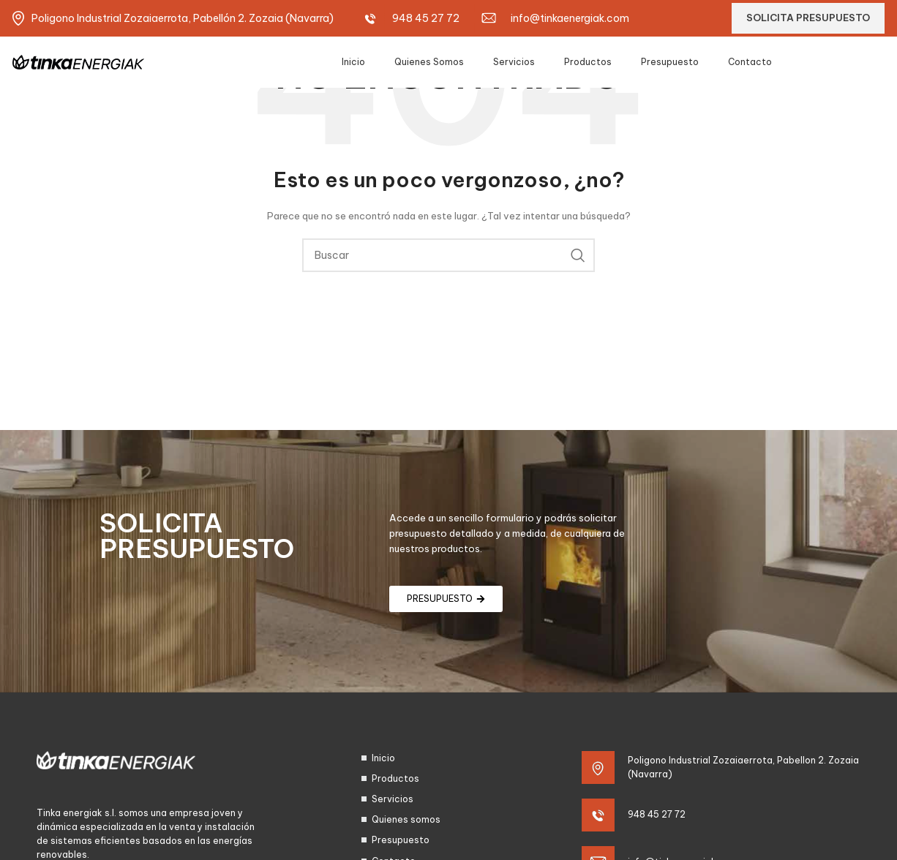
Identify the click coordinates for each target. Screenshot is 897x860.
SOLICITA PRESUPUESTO (808, 17)
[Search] (448, 255)
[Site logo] (78, 61)
